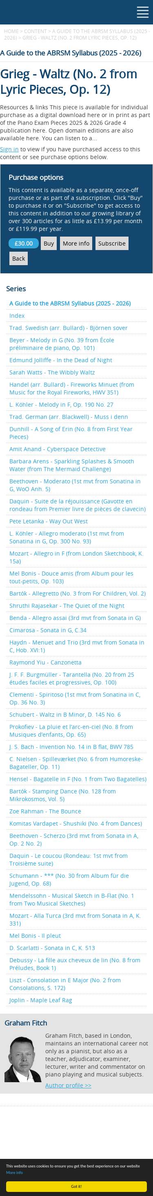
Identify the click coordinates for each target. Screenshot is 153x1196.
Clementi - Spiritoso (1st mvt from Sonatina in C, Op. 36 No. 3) (74, 698)
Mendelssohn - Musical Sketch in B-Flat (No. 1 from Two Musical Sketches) (71, 899)
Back (18, 258)
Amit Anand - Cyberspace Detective (57, 449)
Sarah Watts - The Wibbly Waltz (52, 372)
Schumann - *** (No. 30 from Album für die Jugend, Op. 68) (69, 879)
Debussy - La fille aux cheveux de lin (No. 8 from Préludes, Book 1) (74, 964)
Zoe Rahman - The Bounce (45, 811)
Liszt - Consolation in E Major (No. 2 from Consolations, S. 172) (65, 984)
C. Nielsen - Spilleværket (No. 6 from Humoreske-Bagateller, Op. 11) (76, 763)
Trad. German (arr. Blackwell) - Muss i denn (68, 417)
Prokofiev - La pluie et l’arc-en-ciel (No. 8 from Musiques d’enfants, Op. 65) (71, 730)
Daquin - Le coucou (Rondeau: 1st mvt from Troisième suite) (68, 859)
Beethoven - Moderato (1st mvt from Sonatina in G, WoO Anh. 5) (75, 485)
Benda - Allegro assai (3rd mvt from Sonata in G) (75, 618)
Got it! (76, 1186)
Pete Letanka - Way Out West (48, 521)
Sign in (9, 149)
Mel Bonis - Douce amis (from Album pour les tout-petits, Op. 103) (71, 577)
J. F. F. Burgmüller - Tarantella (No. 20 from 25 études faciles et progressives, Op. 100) (71, 678)
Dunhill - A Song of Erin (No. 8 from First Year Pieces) (71, 433)
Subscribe (112, 243)
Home (11, 31)
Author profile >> (68, 1085)
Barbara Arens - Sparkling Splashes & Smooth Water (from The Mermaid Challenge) (71, 465)
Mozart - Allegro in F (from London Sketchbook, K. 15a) (76, 557)
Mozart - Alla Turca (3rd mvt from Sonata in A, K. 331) (75, 919)
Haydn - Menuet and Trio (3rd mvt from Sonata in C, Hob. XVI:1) (76, 646)
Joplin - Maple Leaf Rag (40, 1000)
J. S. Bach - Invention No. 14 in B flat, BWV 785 (71, 747)
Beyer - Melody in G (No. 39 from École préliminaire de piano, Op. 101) (61, 344)
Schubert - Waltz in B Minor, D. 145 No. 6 (65, 714)
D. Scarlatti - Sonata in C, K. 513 (52, 948)
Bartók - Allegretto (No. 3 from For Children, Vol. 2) (77, 593)
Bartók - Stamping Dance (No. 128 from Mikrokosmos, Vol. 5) (62, 795)
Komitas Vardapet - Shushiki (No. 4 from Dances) (75, 823)
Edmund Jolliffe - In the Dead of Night (60, 360)
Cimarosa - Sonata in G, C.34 (47, 630)
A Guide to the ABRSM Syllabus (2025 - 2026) (70, 303)
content (35, 31)
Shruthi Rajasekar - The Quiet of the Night (66, 605)
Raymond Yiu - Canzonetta (45, 662)
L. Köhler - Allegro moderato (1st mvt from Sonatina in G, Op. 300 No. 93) (66, 537)
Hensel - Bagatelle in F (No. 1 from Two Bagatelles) (77, 779)
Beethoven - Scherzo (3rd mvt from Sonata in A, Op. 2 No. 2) (73, 839)
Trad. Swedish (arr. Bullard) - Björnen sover (68, 328)
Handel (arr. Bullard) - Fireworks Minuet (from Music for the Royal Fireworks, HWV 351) (71, 388)
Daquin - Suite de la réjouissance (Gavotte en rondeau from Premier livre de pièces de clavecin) (77, 505)
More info (14, 1172)
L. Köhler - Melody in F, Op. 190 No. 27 (61, 404)
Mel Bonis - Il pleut (35, 935)
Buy (49, 243)
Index (16, 315)
